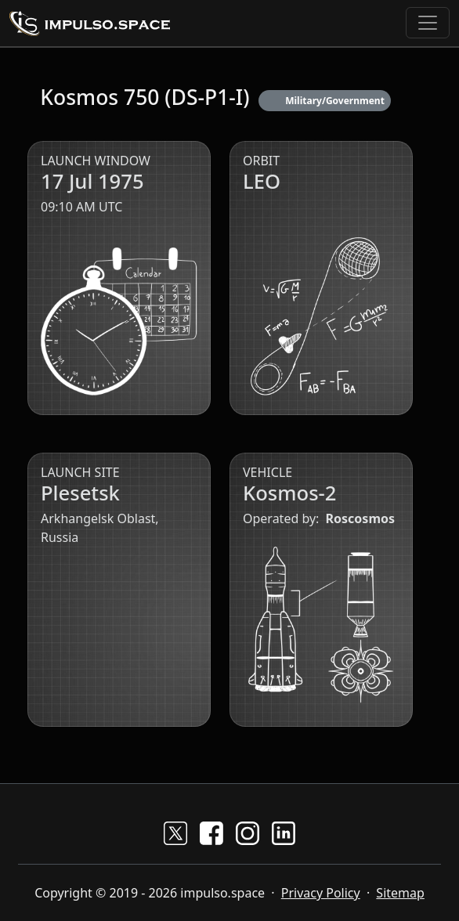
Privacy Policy (320, 892)
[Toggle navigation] (428, 22)
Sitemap (400, 892)
